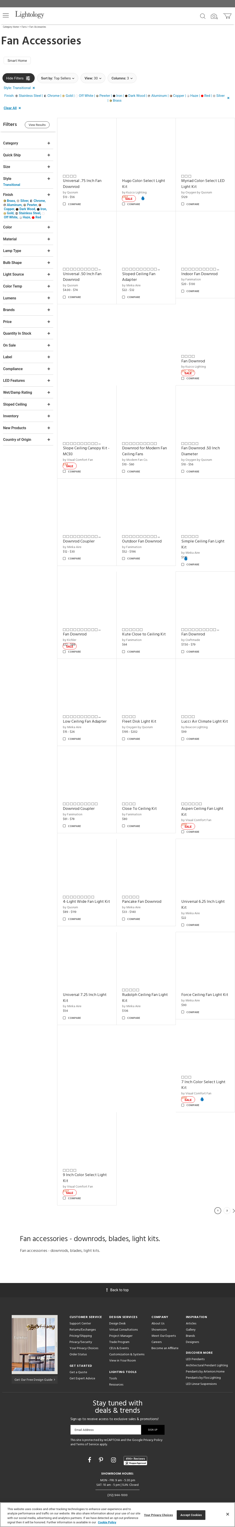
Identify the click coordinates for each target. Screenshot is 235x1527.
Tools (113, 1368)
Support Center (80, 1313)
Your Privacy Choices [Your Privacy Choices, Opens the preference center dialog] (158, 1515)
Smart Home (17, 61)
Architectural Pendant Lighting (207, 1355)
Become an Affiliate (165, 1338)
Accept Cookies (191, 1515)
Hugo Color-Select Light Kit (145, 183)
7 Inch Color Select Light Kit (204, 1075)
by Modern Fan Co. (136, 456)
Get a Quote (78, 1362)
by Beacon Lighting (195, 721)
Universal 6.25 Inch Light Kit (204, 897)
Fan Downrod (194, 358)
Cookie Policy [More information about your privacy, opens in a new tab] (107, 1522)
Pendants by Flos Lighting (203, 1367)
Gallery (191, 1319)
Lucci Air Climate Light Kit (205, 715)
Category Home (11, 27)
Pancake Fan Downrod (143, 894)
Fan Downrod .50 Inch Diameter (201, 448)
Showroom (159, 1319)
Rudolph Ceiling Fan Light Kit (146, 989)
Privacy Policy (152, 1429)
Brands (190, 1325)
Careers (156, 1331)
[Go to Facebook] (90, 1449)
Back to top (117, 1279)
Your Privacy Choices (84, 1338)
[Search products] (202, 15)
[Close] (228, 1514)
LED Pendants (195, 1349)
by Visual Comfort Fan (80, 456)
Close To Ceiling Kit (141, 802)
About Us (157, 1313)
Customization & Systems (126, 1344)
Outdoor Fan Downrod (143, 537)
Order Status (78, 1344)
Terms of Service (87, 1434)
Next (234, 1200)
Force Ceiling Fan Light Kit (205, 986)
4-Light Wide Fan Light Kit (88, 894)
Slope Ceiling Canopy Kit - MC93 (88, 448)
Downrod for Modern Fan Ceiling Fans (146, 448)
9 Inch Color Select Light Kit (87, 1167)
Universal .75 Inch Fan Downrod (84, 183)
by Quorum (73, 191)
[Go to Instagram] (114, 1449)
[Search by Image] (214, 16)
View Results (40, 125)
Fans (24, 27)
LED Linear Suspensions (201, 1373)
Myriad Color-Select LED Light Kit (204, 183)
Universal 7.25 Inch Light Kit (87, 989)
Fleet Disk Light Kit (141, 715)
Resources (116, 1374)
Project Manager (120, 1325)
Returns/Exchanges (83, 1319)
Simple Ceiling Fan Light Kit (203, 540)
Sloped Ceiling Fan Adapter (140, 275)
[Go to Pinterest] (102, 1449)
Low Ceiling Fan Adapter (87, 715)
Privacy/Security (81, 1331)
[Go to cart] (228, 15)
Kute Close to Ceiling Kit (145, 629)
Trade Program (119, 1331)
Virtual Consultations (123, 1319)
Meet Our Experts (163, 1325)
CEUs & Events (119, 1338)
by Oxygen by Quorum (197, 191)
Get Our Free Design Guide (34, 1369)
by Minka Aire (133, 284)
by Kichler (72, 635)
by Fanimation (192, 278)
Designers (192, 1331)
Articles (191, 1313)
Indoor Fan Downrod (200, 272)
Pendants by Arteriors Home (205, 1361)
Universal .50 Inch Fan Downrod (84, 275)
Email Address (84, 1419)
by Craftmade (191, 635)
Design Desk (117, 1313)
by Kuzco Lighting (194, 364)
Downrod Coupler (81, 537)
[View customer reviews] (135, 1450)
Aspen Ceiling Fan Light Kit (203, 805)
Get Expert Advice (82, 1368)
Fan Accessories (37, 27)
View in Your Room (122, 1350)
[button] (5, 15)
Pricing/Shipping (81, 1325)
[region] (117, 1514)
